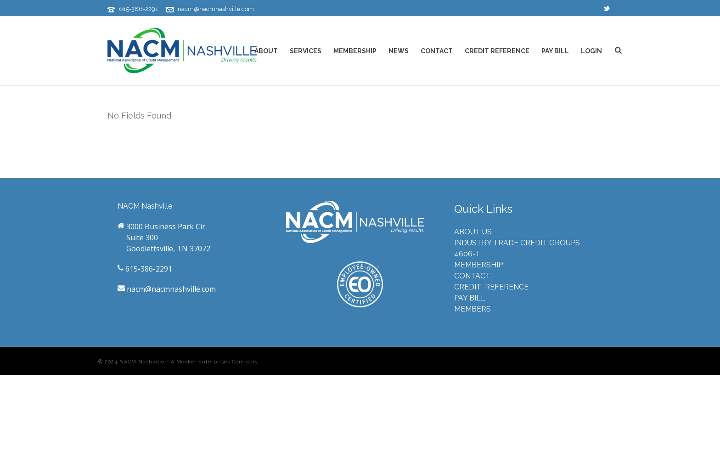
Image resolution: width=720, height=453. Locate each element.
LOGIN (591, 51)
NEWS (398, 51)
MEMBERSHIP (355, 51)
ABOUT (266, 51)
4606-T (467, 253)
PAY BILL (555, 51)
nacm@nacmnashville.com (216, 9)
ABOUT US (473, 231)
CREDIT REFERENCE (497, 51)
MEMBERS (472, 309)
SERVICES (305, 51)
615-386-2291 (138, 9)
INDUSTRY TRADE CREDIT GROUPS (517, 242)
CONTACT (437, 51)
